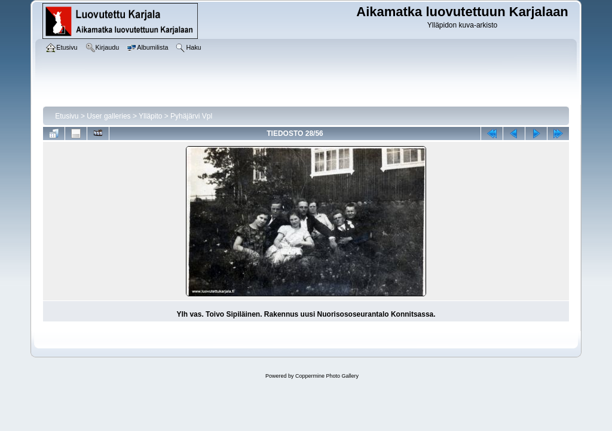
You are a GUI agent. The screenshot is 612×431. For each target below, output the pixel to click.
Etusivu (66, 116)
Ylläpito (150, 116)
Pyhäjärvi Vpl (191, 116)
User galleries (108, 116)
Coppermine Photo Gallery (327, 376)
